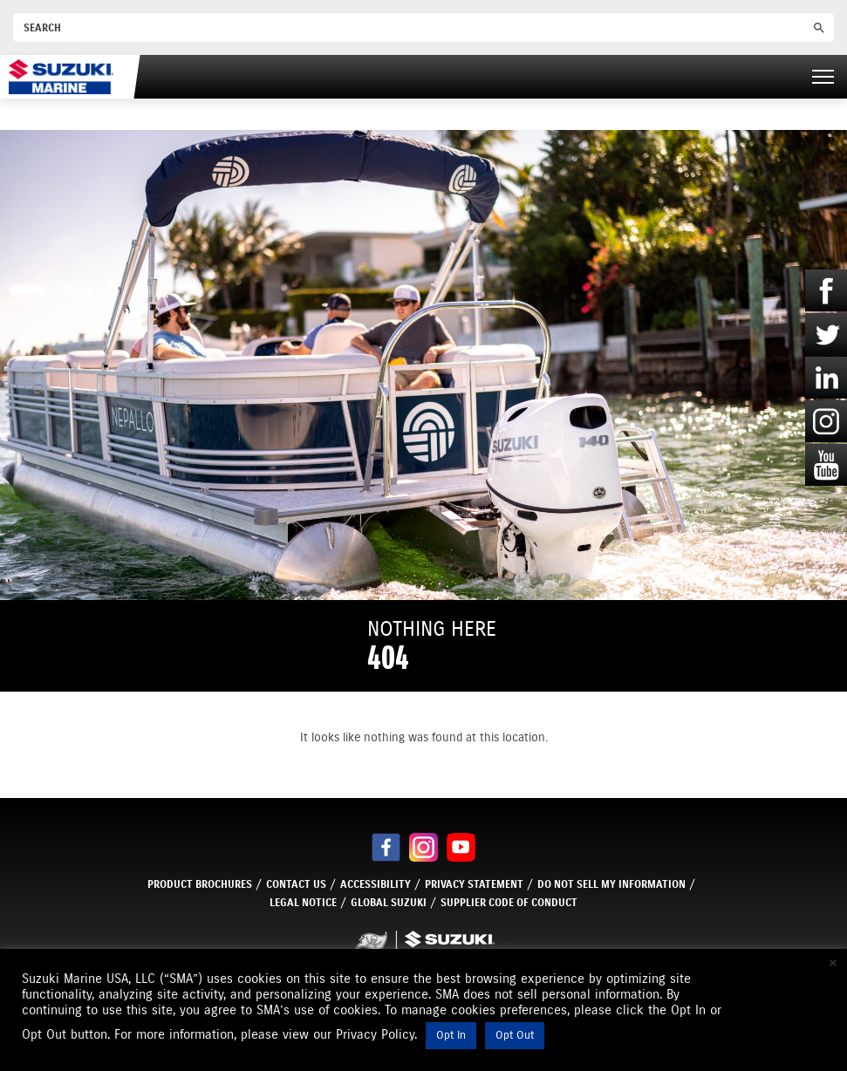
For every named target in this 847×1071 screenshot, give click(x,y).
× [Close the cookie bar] (833, 962)
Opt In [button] (451, 1035)
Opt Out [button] (514, 1035)
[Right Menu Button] (823, 77)
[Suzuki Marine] (61, 76)
